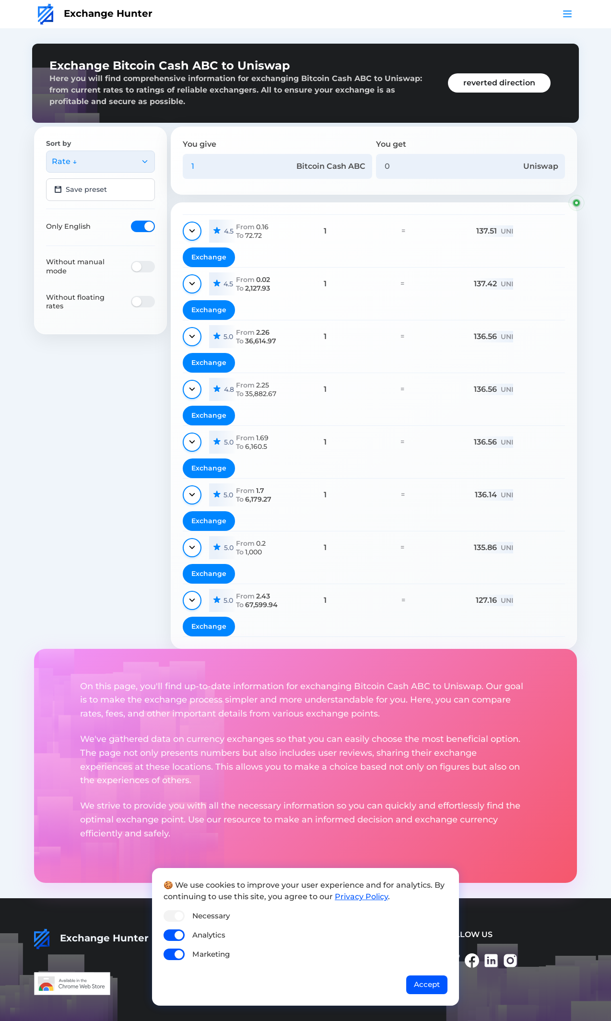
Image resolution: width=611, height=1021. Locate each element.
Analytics (208, 934)
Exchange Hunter (95, 13)
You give (199, 144)
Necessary (211, 915)
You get (391, 144)
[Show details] (192, 231)
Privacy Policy (361, 896)
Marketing (211, 954)
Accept (427, 984)
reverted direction (499, 82)
